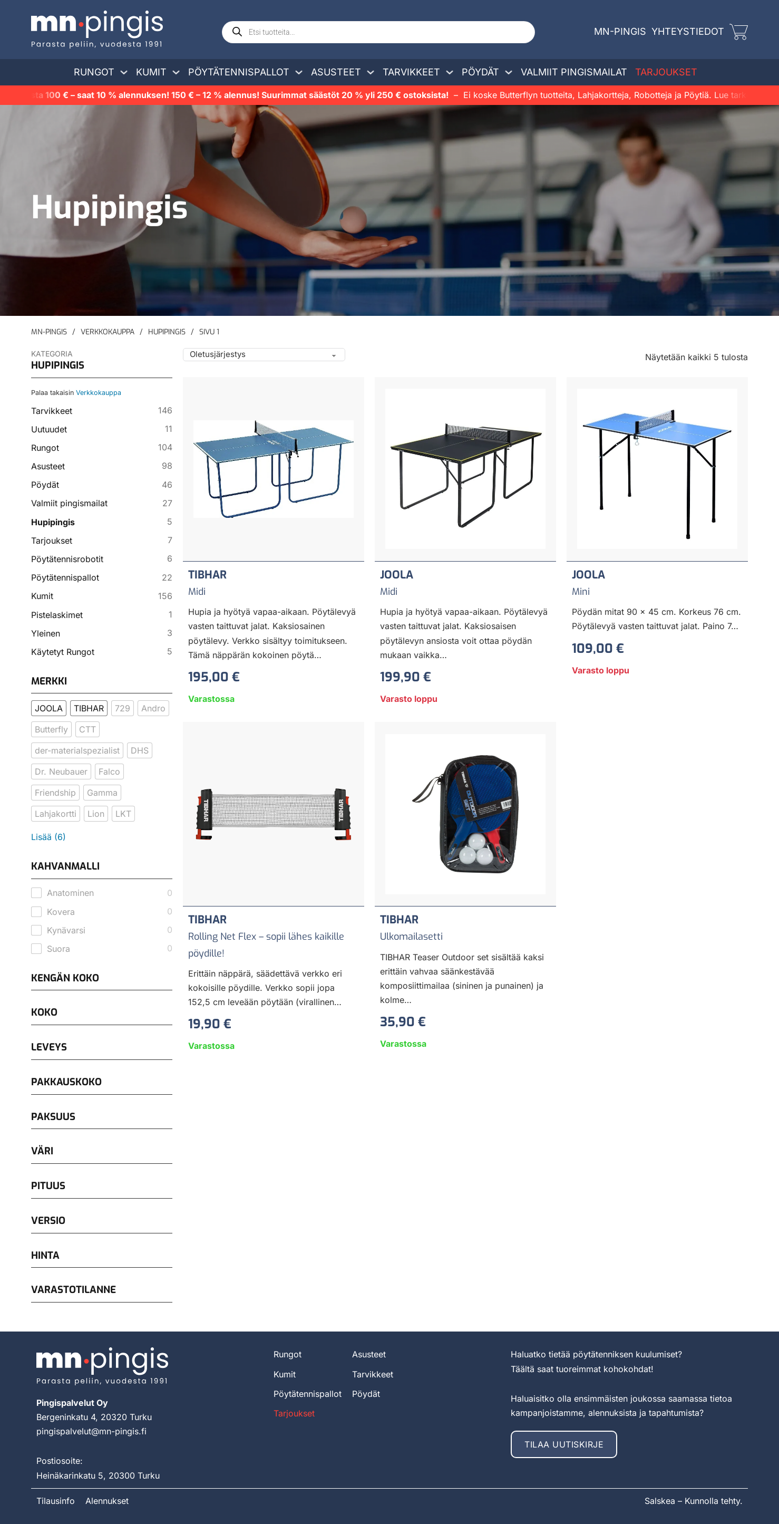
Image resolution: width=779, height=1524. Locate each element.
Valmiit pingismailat (574, 72)
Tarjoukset (666, 72)
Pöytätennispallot (238, 72)
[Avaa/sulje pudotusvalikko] (124, 72)
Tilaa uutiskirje (563, 1444)
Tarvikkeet (411, 72)
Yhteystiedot (687, 31)
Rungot (94, 72)
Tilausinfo (55, 1501)
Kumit (151, 72)
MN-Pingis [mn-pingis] (620, 31)
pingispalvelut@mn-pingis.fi (91, 1431)
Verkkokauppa (107, 332)
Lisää (48, 837)
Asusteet (336, 72)
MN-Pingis (49, 332)
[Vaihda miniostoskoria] (738, 32)
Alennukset (107, 1501)
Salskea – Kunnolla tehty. (694, 1501)
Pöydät (480, 72)
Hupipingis (167, 332)
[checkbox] (48, 708)
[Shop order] (264, 354)
